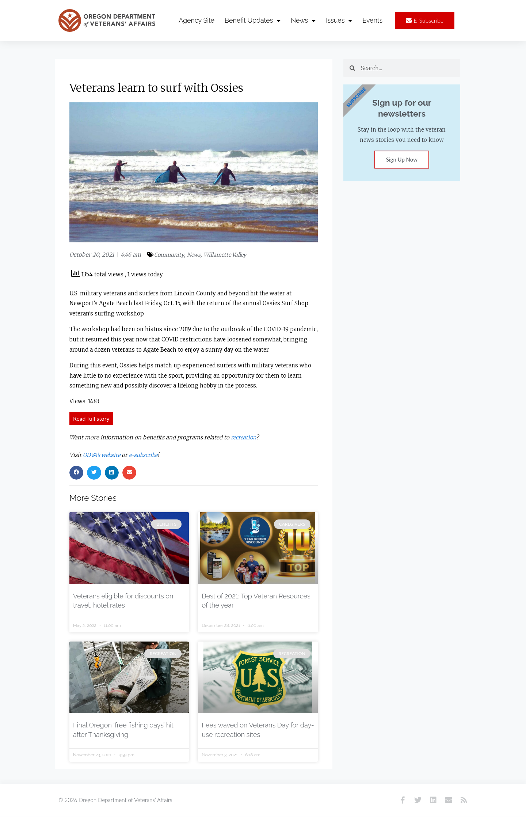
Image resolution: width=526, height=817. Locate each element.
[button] (76, 473)
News (303, 20)
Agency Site (196, 20)
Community (170, 254)
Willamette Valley (228, 254)
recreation (244, 437)
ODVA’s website (103, 455)
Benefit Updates (253, 20)
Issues (339, 20)
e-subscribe (147, 455)
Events (372, 20)
